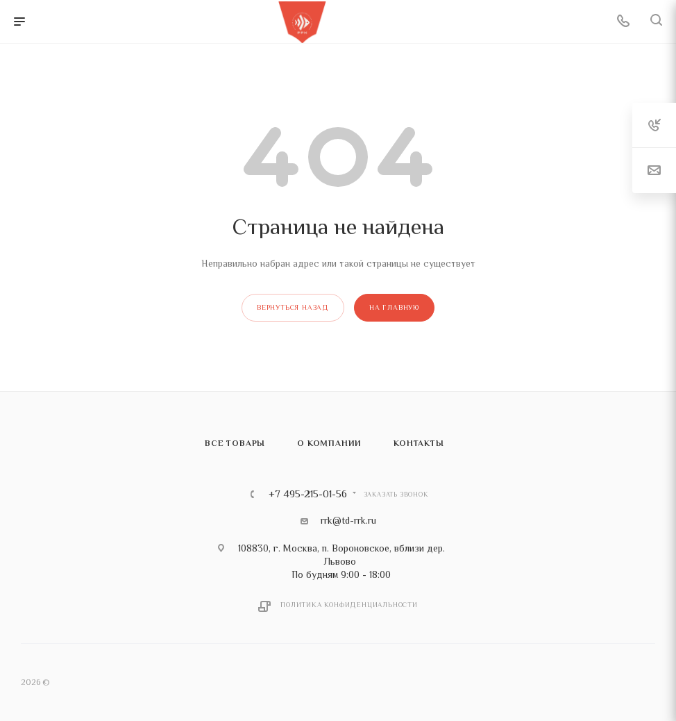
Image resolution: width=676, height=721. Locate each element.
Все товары (235, 443)
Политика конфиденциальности (349, 604)
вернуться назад (293, 307)
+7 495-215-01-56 (308, 494)
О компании (329, 443)
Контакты (418, 443)
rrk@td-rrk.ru (348, 520)
